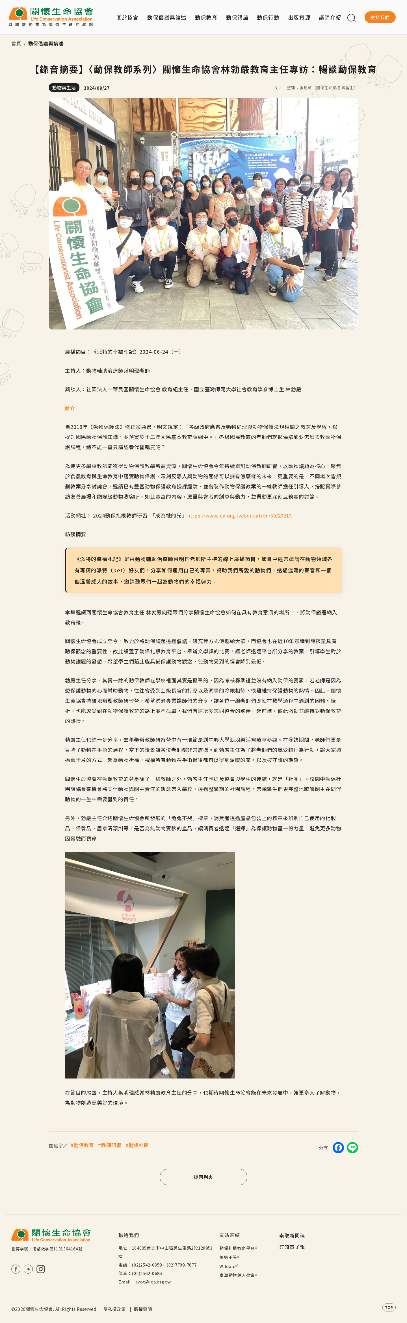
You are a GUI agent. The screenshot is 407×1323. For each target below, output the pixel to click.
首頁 (16, 43)
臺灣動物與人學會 (239, 1275)
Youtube (28, 1269)
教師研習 (111, 1144)
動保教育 (84, 1144)
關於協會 (127, 17)
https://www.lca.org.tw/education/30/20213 (243, 515)
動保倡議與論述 (167, 17)
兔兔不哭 (230, 1257)
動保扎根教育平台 (239, 1248)
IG (40, 1269)
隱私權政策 (114, 1309)
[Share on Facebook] (338, 1147)
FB (15, 1269)
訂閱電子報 (292, 1246)
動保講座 (237, 17)
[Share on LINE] (352, 1147)
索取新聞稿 (292, 1235)
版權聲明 (143, 1309)
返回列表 (203, 1176)
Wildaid (229, 1266)
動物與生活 (64, 87)
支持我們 (380, 17)
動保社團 (139, 1144)
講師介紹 (330, 17)
